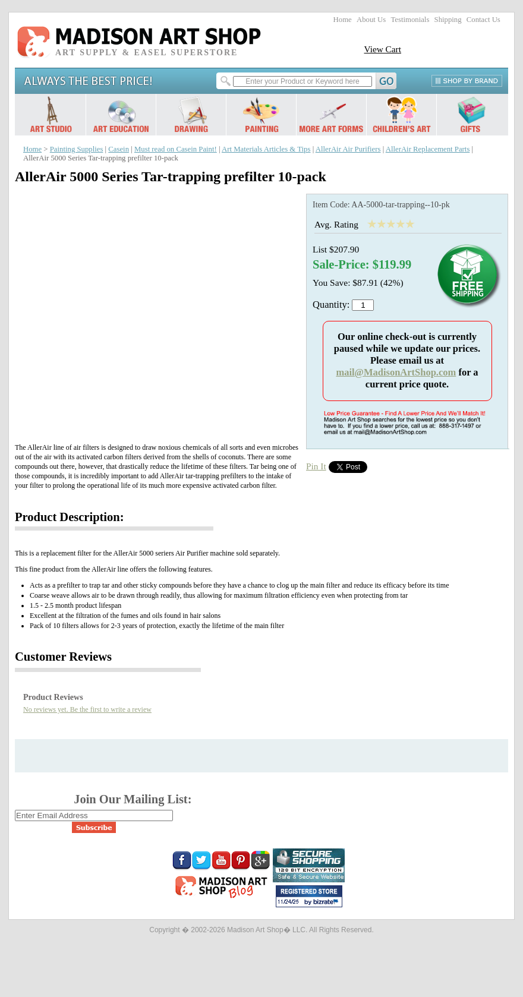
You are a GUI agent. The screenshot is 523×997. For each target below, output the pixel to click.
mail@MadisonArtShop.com (396, 372)
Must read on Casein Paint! (175, 149)
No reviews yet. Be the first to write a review (87, 709)
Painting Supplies (76, 149)
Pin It (316, 466)
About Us (371, 19)
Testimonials (409, 19)
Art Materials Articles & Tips (266, 149)
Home (342, 19)
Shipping (448, 19)
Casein (118, 149)
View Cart (382, 49)
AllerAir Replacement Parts (428, 149)
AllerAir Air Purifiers (348, 149)
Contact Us (483, 19)
